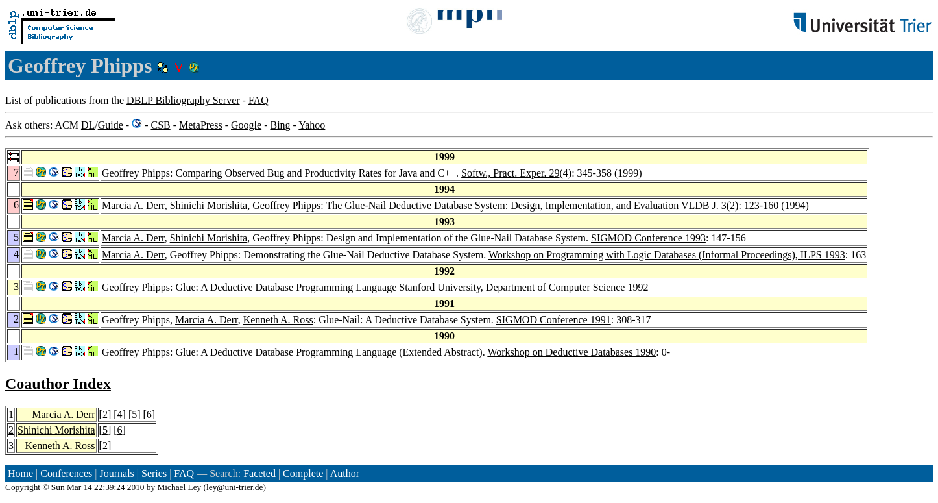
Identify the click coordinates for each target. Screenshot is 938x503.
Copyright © (27, 487)
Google (246, 124)
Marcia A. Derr (133, 205)
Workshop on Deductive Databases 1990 (571, 352)
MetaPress (200, 124)
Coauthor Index (58, 383)
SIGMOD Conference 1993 (648, 237)
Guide (110, 124)
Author (344, 473)
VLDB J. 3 (704, 205)
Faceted (259, 473)
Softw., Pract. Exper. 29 (510, 172)
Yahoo (311, 124)
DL (88, 124)
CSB (160, 124)
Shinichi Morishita (209, 205)
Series (154, 473)
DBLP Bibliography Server (183, 100)
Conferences (66, 473)
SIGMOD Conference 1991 (553, 319)
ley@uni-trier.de (234, 487)
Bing (280, 124)
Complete (303, 473)
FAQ (258, 100)
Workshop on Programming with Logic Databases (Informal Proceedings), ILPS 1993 (666, 254)
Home (20, 473)
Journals (116, 473)
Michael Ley (180, 487)
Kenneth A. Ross (278, 319)
